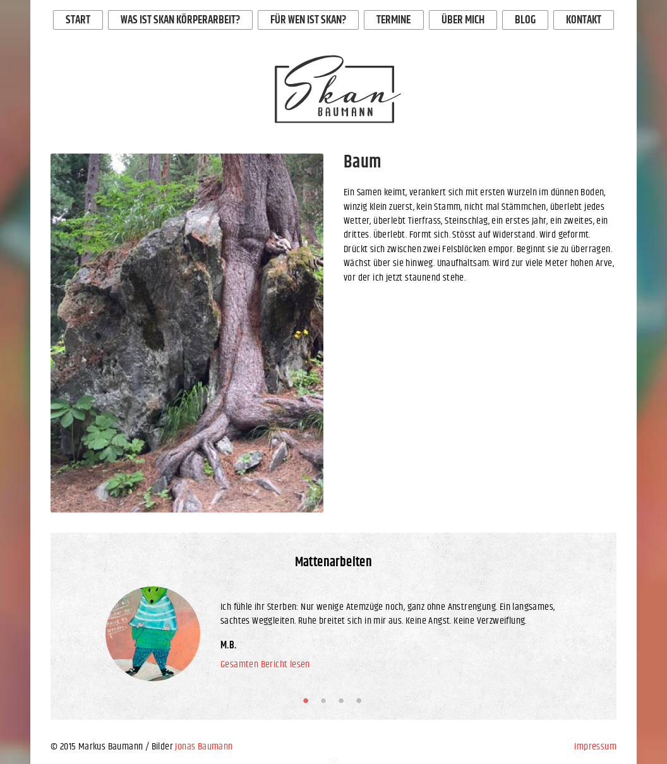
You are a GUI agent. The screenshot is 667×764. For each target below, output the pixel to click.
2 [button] (326, 701)
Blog (525, 20)
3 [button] (343, 701)
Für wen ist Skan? (308, 20)
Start (78, 20)
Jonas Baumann (203, 747)
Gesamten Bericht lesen (265, 665)
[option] (187, 333)
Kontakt (583, 20)
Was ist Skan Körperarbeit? (180, 20)
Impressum (595, 747)
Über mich (463, 20)
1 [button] (308, 701)
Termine (393, 20)
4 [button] (361, 701)
